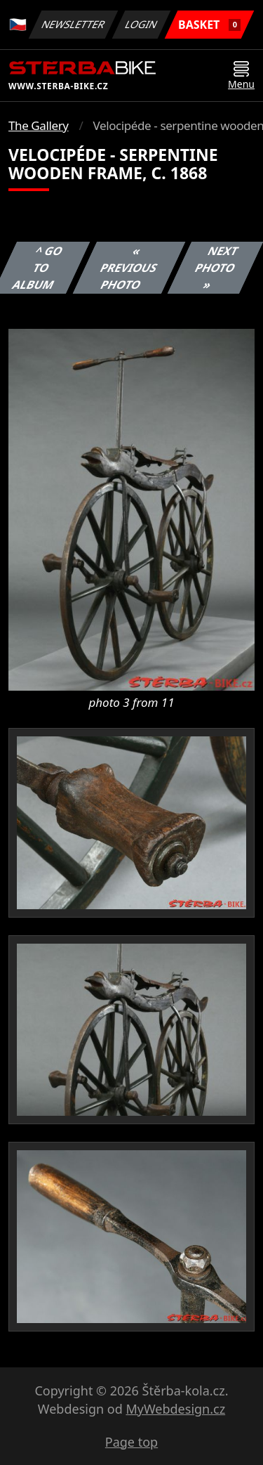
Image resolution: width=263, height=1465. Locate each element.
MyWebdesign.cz (175, 1408)
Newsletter (73, 24)
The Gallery (38, 125)
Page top (131, 1441)
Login (142, 24)
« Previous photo (129, 267)
